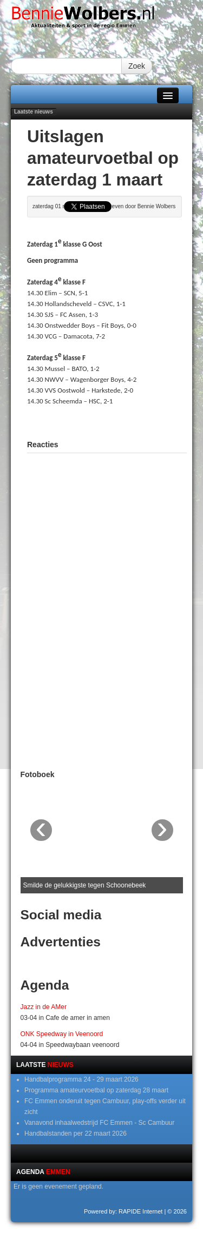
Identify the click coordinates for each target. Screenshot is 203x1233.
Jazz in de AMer (44, 1007)
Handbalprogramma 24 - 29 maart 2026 (81, 1079)
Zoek (136, 66)
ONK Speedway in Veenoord (62, 1034)
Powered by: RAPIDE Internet (123, 1211)
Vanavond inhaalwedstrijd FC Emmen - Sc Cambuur (99, 1122)
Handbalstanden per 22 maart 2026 (75, 1133)
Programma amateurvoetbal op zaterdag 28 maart (96, 1090)
